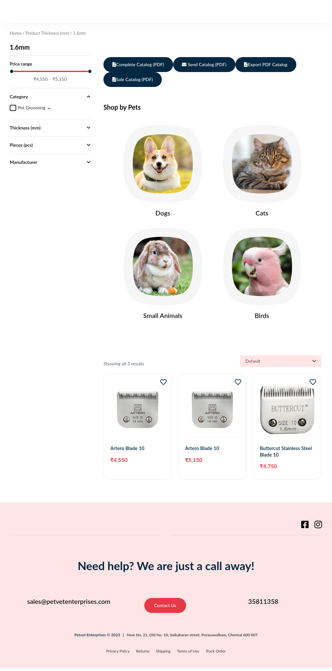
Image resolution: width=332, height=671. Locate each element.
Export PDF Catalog (269, 64)
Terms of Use (188, 654)
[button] (316, 11)
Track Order (216, 654)
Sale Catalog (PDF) (133, 79)
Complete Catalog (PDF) (139, 64)
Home (15, 32)
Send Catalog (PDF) (206, 64)
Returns (142, 654)
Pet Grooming (31, 107)
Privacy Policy (118, 654)
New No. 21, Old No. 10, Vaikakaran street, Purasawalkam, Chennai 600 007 (192, 638)
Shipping (163, 654)
